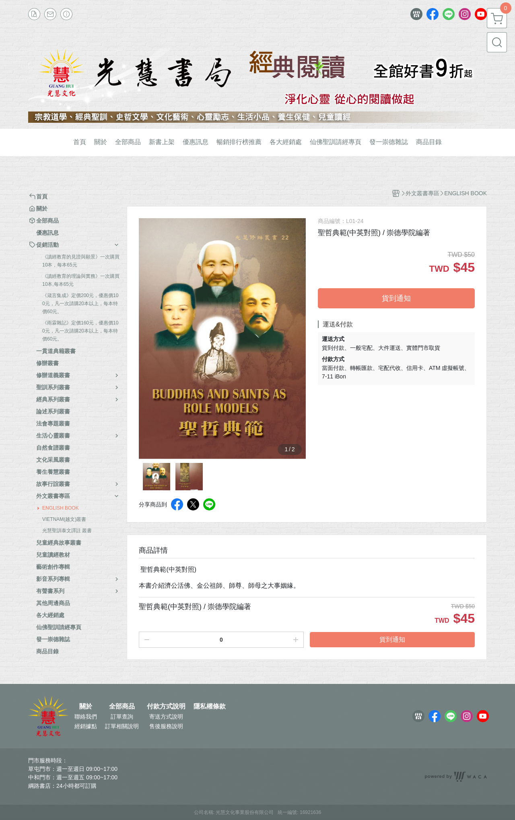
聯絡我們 (85, 716)
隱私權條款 (210, 706)
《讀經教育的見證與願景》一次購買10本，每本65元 (80, 261)
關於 (85, 706)
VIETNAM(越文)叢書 (64, 519)
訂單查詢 (122, 716)
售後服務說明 (166, 726)
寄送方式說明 (166, 716)
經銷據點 (85, 726)
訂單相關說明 (122, 726)
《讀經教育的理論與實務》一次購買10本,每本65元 (80, 280)
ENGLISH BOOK (60, 508)
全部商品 (122, 706)
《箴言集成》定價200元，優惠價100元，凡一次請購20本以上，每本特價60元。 (80, 303)
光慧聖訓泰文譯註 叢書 (67, 530)
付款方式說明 (166, 706)
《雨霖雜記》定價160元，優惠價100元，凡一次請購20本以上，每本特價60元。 (80, 331)
